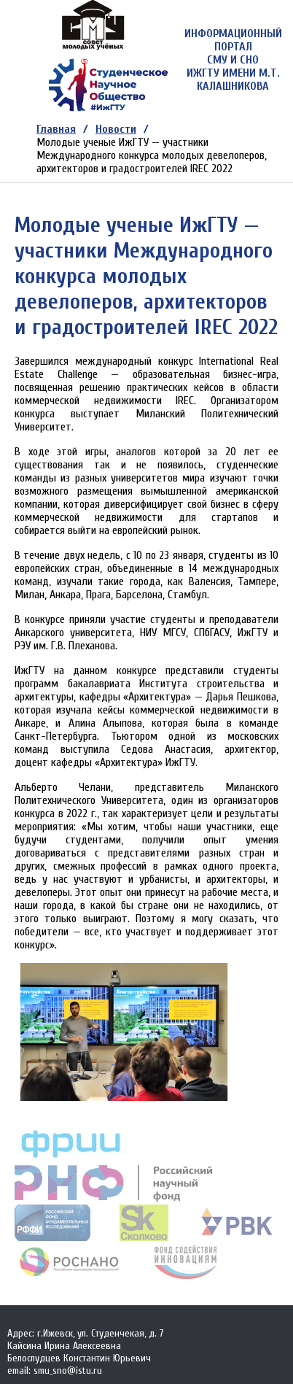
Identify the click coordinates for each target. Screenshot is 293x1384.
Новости (115, 129)
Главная (56, 129)
